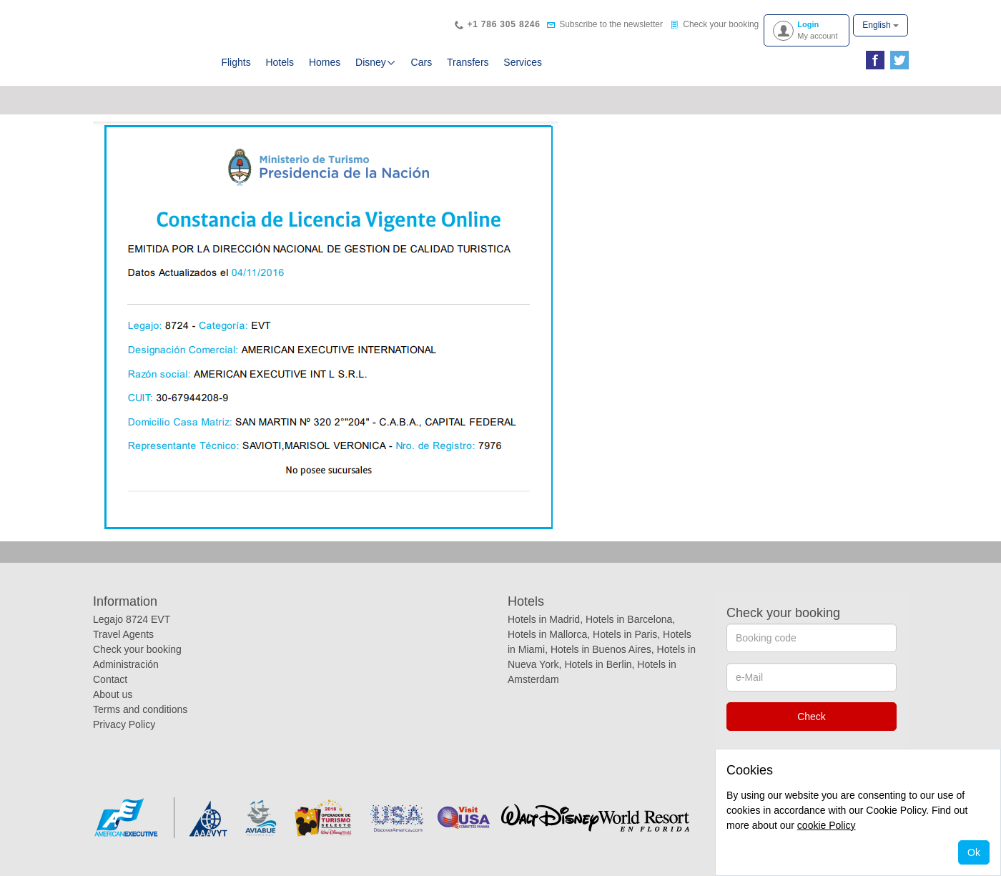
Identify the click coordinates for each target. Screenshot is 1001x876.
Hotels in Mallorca (547, 634)
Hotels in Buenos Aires (601, 649)
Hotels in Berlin (597, 664)
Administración (126, 664)
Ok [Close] (973, 852)
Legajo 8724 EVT (131, 619)
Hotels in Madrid (544, 619)
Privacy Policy (124, 724)
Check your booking (137, 649)
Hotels (279, 62)
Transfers (468, 62)
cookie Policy (826, 825)
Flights (235, 62)
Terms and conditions (140, 709)
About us (112, 694)
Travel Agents (123, 634)
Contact (110, 679)
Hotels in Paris (625, 634)
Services (522, 62)
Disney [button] (375, 62)
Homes (324, 62)
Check (811, 716)
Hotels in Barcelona (629, 619)
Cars (422, 62)
